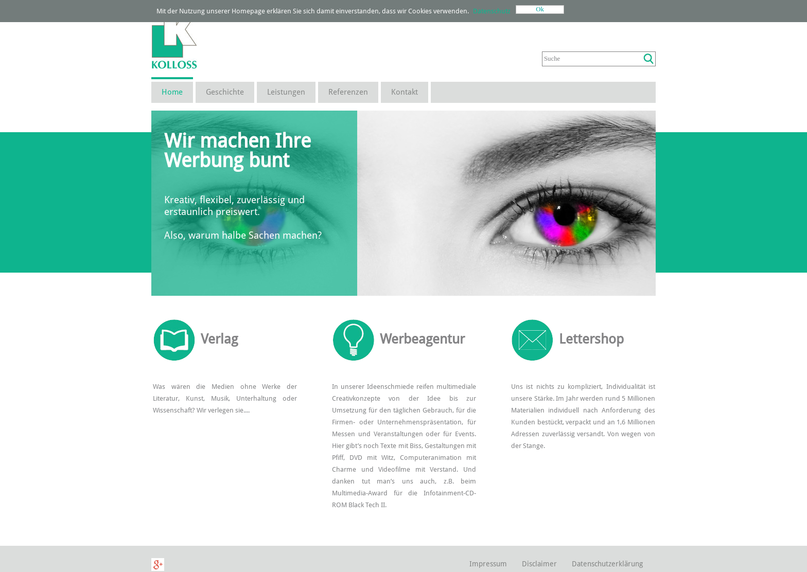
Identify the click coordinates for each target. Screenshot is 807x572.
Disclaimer (539, 564)
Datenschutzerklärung (607, 564)
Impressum (488, 564)
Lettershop (591, 339)
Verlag (219, 339)
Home (172, 92)
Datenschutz (492, 11)
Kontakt (404, 92)
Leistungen (286, 92)
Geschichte (225, 92)
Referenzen (348, 92)
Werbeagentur (422, 339)
